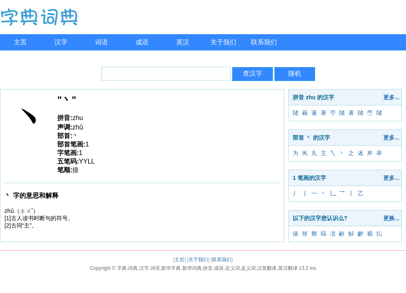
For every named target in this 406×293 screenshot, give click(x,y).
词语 (101, 42)
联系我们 (264, 42)
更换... (391, 218)
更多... (391, 97)
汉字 (60, 42)
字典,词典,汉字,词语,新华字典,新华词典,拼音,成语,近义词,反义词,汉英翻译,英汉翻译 (207, 268)
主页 (20, 42)
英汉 (182, 42)
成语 (142, 42)
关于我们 (223, 42)
